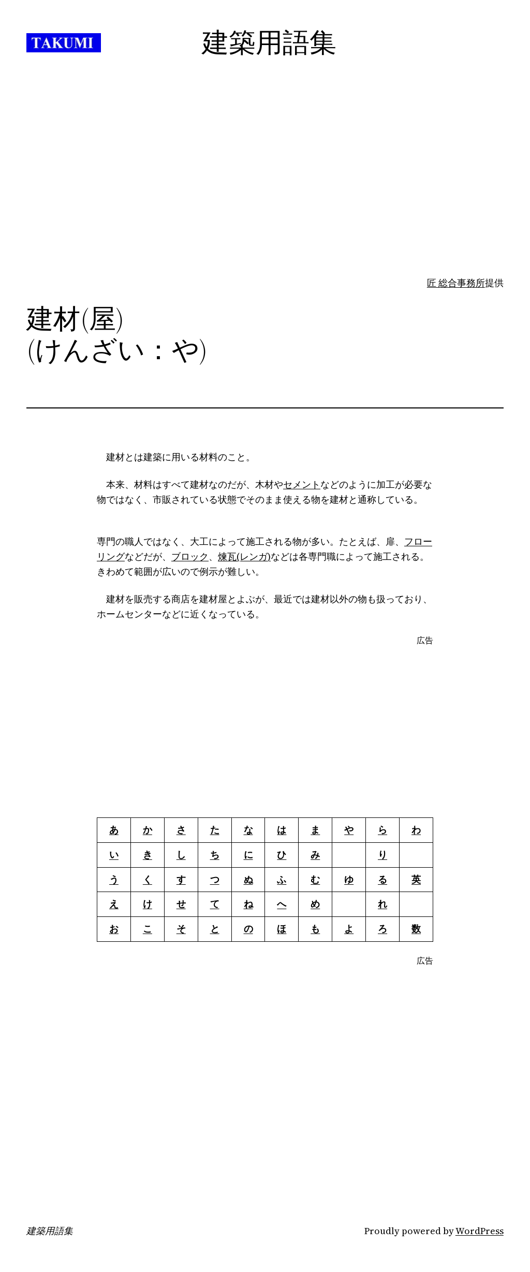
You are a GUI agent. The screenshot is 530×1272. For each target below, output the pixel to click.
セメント (301, 484)
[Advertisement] (265, 193)
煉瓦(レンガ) (244, 556)
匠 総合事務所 (456, 282)
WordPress (479, 1230)
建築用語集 (49, 1231)
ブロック (190, 556)
